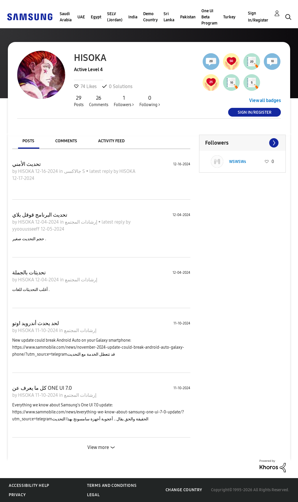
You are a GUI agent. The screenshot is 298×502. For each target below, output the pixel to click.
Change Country (184, 489)
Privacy (17, 494)
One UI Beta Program (209, 17)
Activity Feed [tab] (111, 140)
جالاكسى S (75, 171)
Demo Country (150, 16)
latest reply (101, 171)
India (132, 17)
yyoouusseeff (26, 229)
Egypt (96, 17)
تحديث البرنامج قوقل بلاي (39, 215)
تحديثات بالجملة (29, 272)
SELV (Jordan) (115, 16)
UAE (81, 17)
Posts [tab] (28, 140)
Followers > (124, 100)
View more (98, 447)
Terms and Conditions (111, 485)
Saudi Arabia (66, 16)
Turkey (229, 17)
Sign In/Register (258, 17)
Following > (149, 100)
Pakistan (188, 17)
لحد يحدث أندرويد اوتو (35, 323)
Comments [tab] (66, 140)
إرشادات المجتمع (81, 222)
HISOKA (26, 171)
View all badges (265, 100)
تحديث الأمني (26, 164)
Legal (93, 494)
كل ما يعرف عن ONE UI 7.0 (42, 388)
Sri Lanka (169, 16)
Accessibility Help (29, 485)
